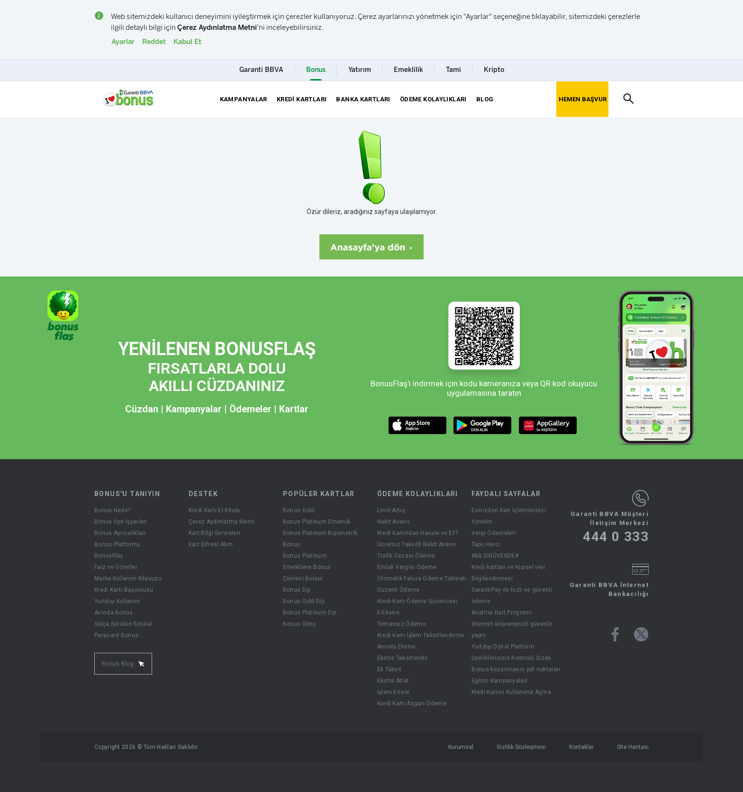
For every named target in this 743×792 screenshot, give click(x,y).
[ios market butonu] (418, 425)
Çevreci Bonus (303, 578)
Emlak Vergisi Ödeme (407, 567)
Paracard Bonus (116, 635)
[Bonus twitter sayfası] (641, 634)
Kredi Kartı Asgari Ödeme (411, 703)
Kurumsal (460, 747)
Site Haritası (633, 747)
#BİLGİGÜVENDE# (495, 555)
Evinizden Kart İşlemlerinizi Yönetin (508, 516)
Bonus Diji (297, 590)
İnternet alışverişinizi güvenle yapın (511, 630)
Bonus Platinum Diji (310, 612)
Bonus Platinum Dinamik (317, 521)
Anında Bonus (113, 612)
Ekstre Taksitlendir (402, 658)
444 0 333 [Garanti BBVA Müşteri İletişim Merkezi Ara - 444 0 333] (616, 537)
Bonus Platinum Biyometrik (320, 533)
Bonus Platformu (117, 544)
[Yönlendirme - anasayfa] (128, 98)
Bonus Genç (300, 624)
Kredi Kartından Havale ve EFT (418, 533)
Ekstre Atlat (393, 680)
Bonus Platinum (304, 555)
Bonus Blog (123, 663)
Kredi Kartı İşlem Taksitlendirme (420, 635)
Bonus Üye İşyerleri (120, 521)
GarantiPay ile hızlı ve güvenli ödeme (511, 596)
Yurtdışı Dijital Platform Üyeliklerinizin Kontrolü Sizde (511, 652)
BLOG (485, 99)
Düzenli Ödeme (398, 590)
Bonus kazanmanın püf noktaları (516, 669)
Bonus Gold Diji (304, 601)
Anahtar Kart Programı (501, 612)
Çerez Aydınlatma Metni (222, 521)
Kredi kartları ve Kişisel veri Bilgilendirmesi (508, 573)
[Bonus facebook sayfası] (615, 634)
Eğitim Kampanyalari (499, 680)
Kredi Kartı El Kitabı (214, 510)
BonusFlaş (108, 555)
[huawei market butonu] (548, 425)
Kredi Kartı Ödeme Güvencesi (417, 601)
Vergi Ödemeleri (493, 533)
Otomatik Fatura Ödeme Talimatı (422, 578)
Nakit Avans (393, 521)
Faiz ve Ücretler (115, 567)
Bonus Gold (299, 510)
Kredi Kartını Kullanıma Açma (511, 692)
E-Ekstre (388, 612)
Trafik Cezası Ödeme (406, 555)
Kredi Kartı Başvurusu (123, 590)
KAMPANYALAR (243, 99)
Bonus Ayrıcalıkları (120, 533)
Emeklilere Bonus (307, 567)
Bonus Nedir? (112, 510)
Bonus (292, 544)
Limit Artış (391, 510)
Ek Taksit (389, 669)
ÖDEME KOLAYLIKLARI (433, 99)
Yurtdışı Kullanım (117, 601)
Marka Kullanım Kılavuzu (128, 578)
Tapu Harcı (485, 544)
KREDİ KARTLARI (301, 99)
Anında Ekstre (396, 646)
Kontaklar (581, 747)
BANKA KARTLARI (363, 99)
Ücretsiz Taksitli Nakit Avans (416, 544)
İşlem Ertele (393, 692)
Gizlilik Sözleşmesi (521, 747)
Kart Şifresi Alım (211, 544)
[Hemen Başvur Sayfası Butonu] (582, 99)
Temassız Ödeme (401, 624)
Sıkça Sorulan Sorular (123, 624)
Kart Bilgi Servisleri (214, 533)
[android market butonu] (482, 425)
